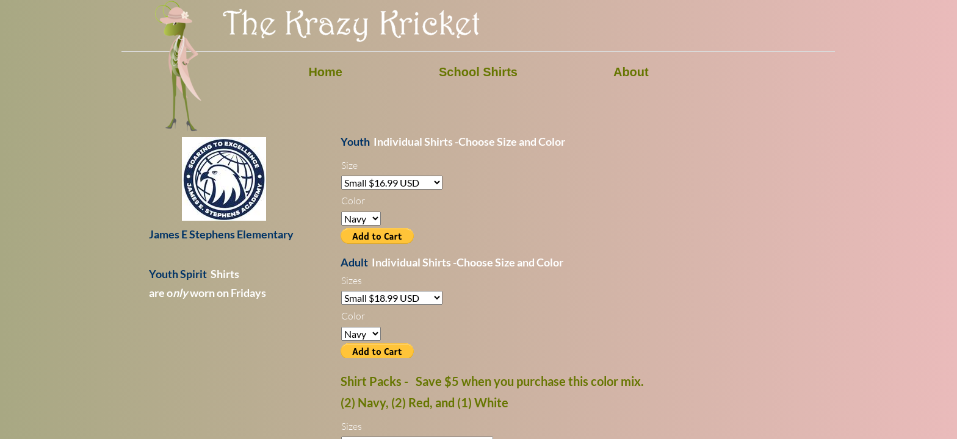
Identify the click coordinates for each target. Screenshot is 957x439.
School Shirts (478, 72)
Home (325, 72)
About (631, 72)
